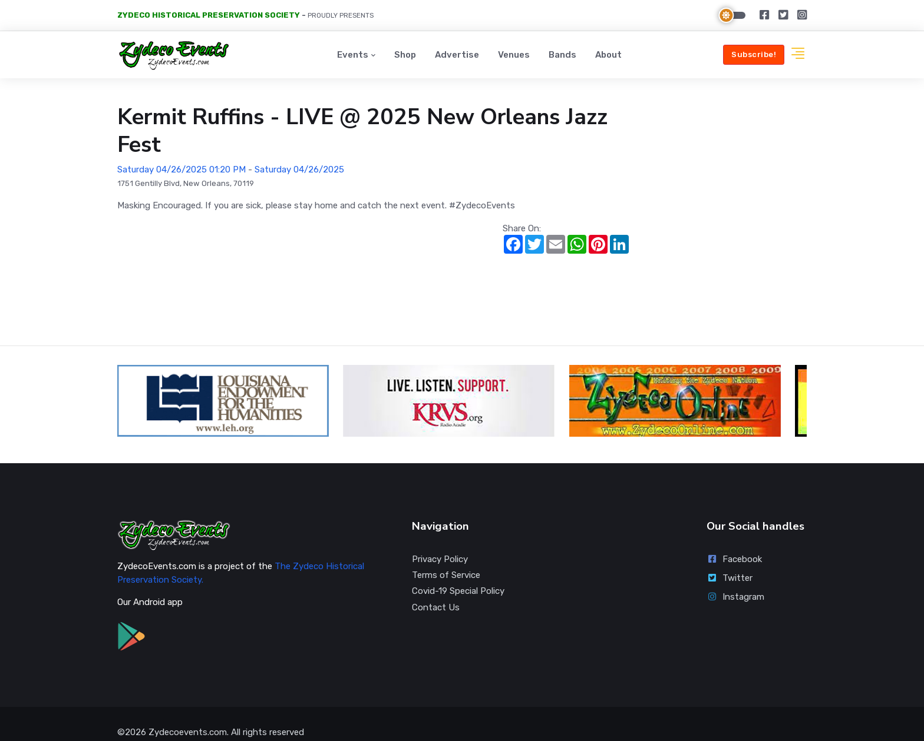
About (608, 54)
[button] (798, 55)
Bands (562, 54)
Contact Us (436, 590)
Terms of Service (446, 558)
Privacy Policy (440, 542)
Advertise (457, 54)
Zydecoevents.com (187, 715)
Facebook (734, 542)
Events (352, 54)
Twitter (730, 561)
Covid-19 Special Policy (458, 574)
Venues (514, 54)
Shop (405, 54)
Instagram (735, 579)
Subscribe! (753, 54)
